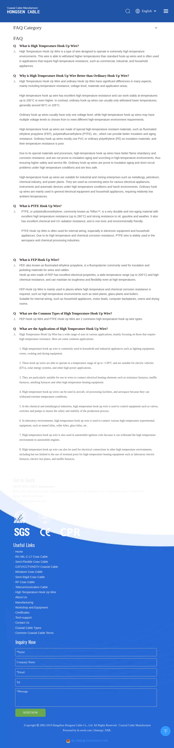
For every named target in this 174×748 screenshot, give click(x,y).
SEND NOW (30, 712)
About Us (21, 597)
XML (108, 730)
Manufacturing (24, 602)
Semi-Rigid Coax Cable (30, 577)
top (165, 731)
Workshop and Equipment (31, 607)
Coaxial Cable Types (28, 627)
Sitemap (98, 730)
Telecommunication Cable (31, 587)
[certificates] (48, 524)
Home (19, 551)
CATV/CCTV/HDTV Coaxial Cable (36, 566)
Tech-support (23, 617)
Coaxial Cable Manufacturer (135, 725)
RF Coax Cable (25, 582)
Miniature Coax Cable (29, 571)
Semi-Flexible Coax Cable (31, 561)
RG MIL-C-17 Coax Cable (31, 556)
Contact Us (22, 622)
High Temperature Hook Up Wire (35, 592)
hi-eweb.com (84, 730)
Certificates (22, 612)
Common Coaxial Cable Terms (34, 632)
